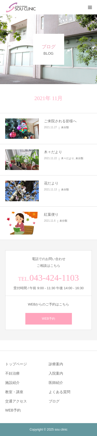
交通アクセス (16, 401)
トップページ (16, 364)
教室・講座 (14, 392)
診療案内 (56, 364)
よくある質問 (59, 392)
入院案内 (56, 373)
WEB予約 (48, 318)
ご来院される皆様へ (60, 121)
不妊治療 (12, 373)
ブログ (54, 401)
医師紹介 (56, 383)
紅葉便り (51, 214)
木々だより (53, 152)
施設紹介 (12, 383)
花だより (51, 183)
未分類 (65, 127)
